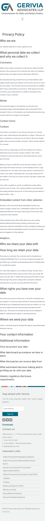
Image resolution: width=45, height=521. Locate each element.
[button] (22, 19)
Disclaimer (6, 512)
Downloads (7, 424)
